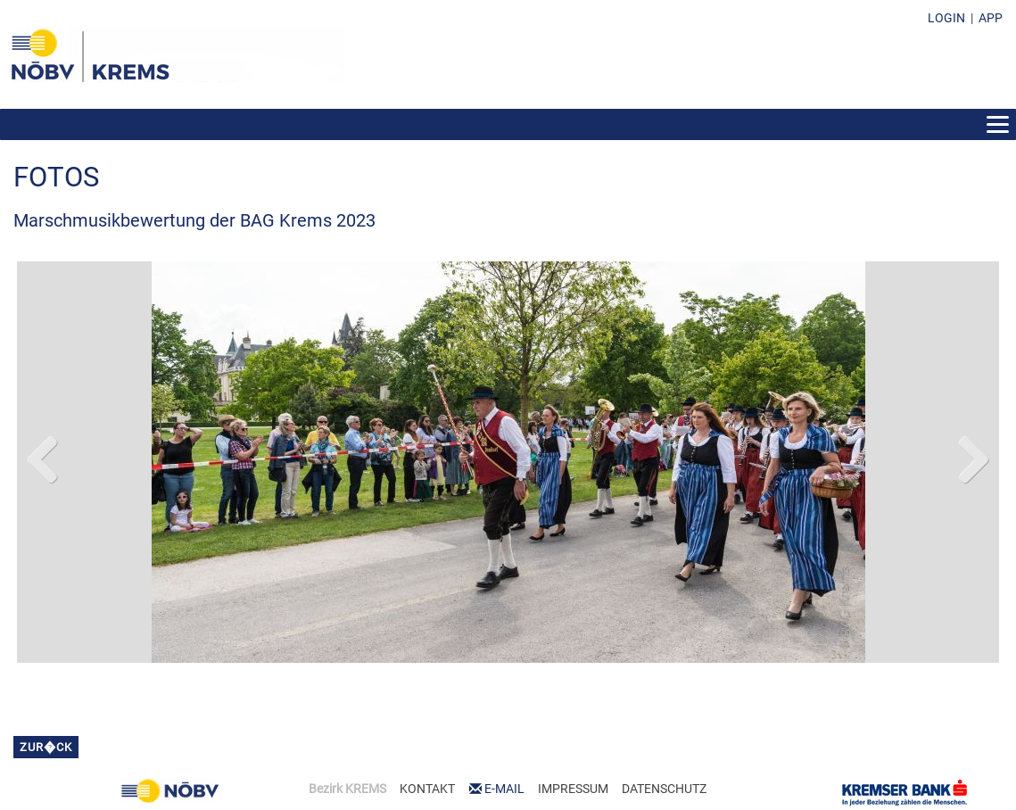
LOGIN (946, 18)
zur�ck (46, 747)
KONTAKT (427, 788)
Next (972, 456)
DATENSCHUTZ (664, 788)
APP (991, 18)
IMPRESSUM (573, 788)
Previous (44, 456)
